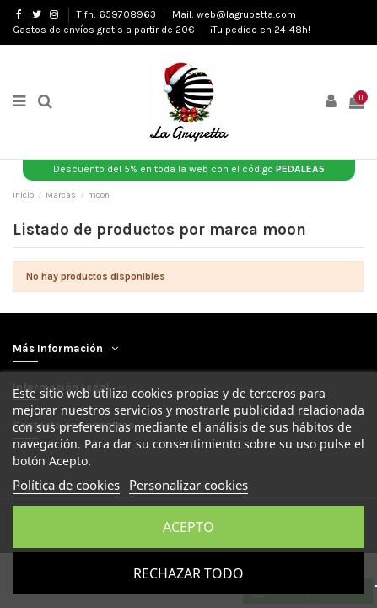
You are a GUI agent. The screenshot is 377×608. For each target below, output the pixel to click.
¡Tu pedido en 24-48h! (260, 29)
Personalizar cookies (188, 484)
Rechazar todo (188, 573)
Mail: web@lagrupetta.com (234, 14)
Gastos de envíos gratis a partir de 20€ (105, 29)
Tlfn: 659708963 (118, 14)
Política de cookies (66, 484)
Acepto (188, 527)
